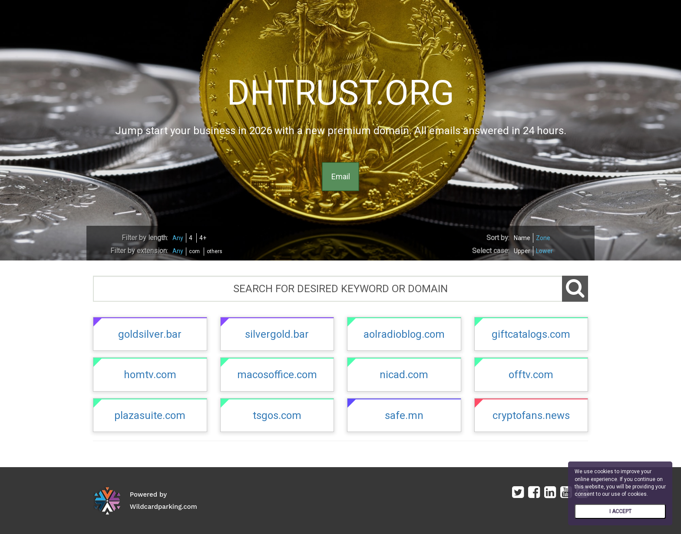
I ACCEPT (620, 511)
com (194, 251)
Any (177, 237)
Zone (543, 237)
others (214, 251)
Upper (522, 250)
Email (340, 176)
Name (522, 237)
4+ (202, 237)
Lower (544, 250)
